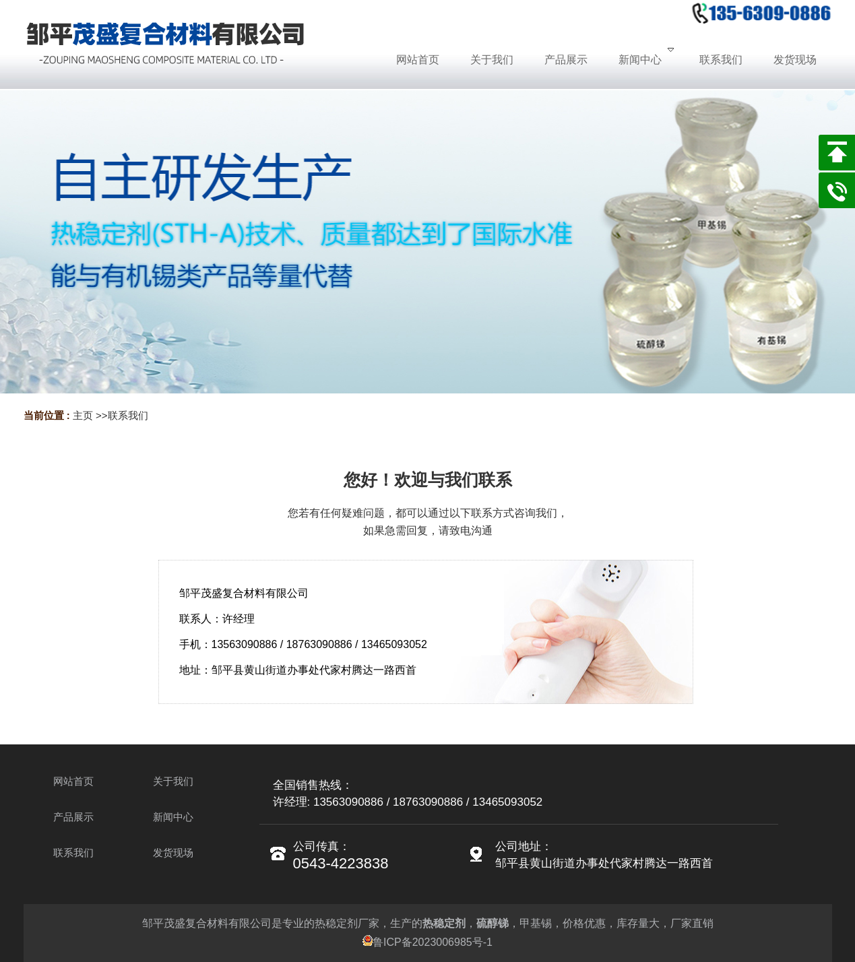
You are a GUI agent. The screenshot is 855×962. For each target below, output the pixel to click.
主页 (83, 415)
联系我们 (128, 415)
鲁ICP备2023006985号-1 (427, 942)
